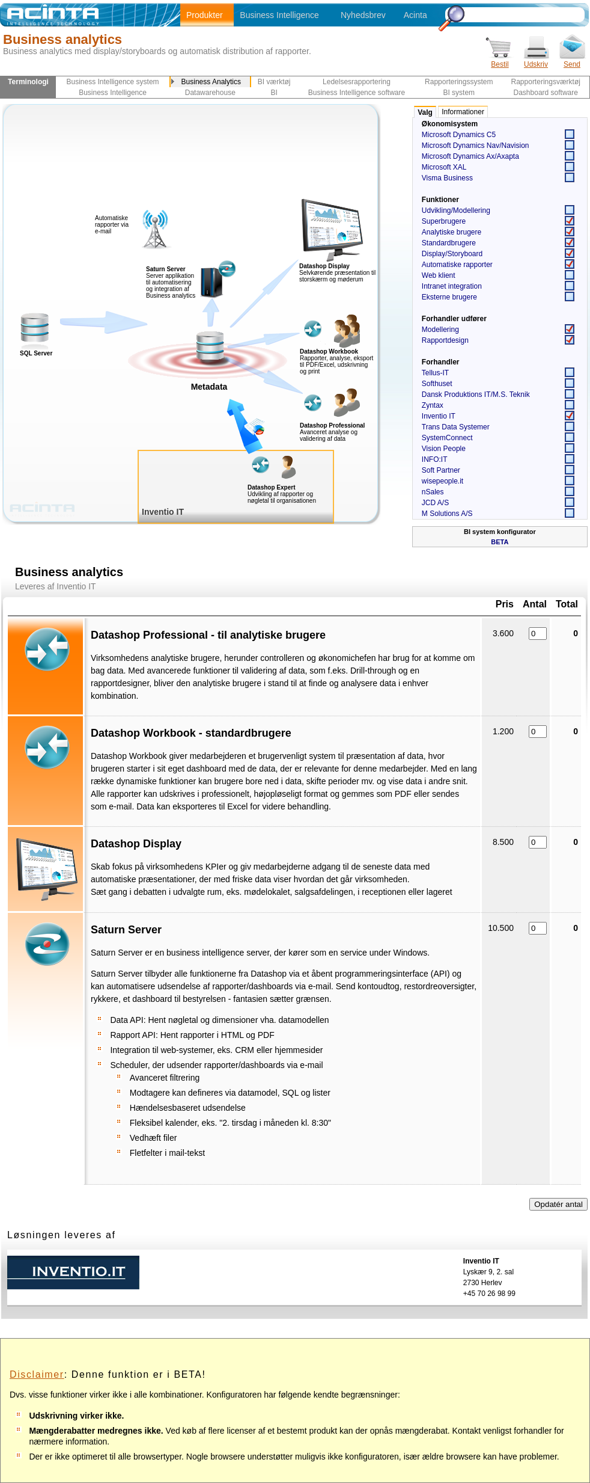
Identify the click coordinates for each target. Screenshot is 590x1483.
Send (572, 60)
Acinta (415, 15)
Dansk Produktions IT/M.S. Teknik (476, 394)
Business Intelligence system (113, 82)
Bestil (499, 60)
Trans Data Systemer (456, 427)
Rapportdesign (445, 340)
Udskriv (536, 60)
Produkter (204, 15)
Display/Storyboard (452, 254)
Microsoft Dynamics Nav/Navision (475, 145)
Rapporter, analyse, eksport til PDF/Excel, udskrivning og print (336, 365)
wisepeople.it (442, 481)
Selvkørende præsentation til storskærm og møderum (337, 276)
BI (273, 92)
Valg (425, 112)
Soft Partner (441, 470)
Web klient (438, 275)
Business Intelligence (279, 15)
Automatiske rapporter (457, 264)
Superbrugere (444, 221)
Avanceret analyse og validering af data (328, 435)
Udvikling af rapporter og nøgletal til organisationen (282, 497)
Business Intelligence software (356, 92)
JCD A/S (435, 503)
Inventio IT (438, 416)
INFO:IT (435, 459)
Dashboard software (546, 92)
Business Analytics (211, 82)
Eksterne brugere (449, 297)
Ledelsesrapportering (357, 82)
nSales (433, 492)
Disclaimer (37, 1374)
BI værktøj (274, 82)
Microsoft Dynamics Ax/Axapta (470, 156)
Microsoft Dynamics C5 (459, 134)
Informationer (463, 112)
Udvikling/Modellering (456, 210)
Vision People (444, 448)
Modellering (440, 329)
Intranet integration (452, 286)
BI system (459, 92)
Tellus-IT (435, 373)
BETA (499, 541)
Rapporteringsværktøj (545, 82)
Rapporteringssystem (459, 82)
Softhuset (437, 383)
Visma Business (447, 178)
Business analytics (62, 39)
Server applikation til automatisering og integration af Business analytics (170, 282)
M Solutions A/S (447, 513)
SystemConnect (447, 438)
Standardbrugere (449, 243)
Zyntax (432, 405)
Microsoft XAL (444, 167)
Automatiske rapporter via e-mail (112, 225)
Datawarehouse (210, 92)
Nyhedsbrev (363, 15)
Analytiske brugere (451, 232)
